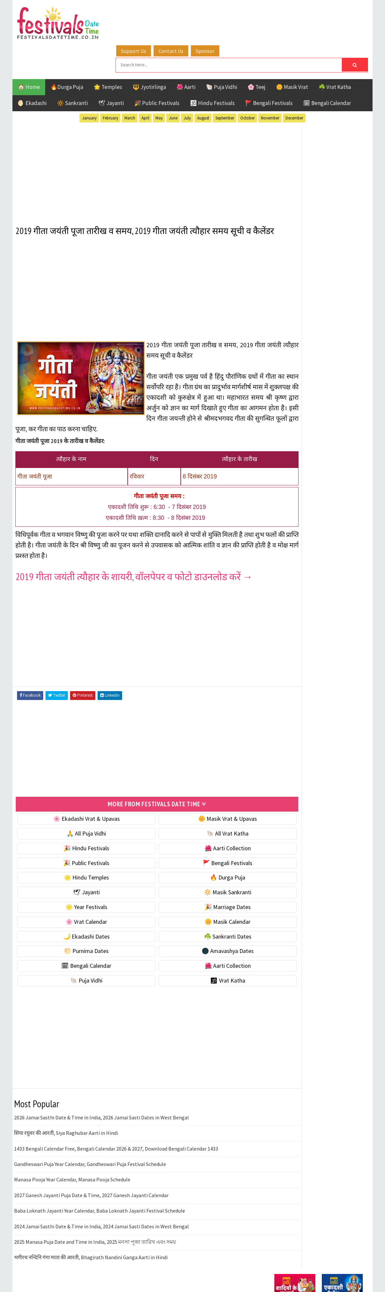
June (173, 85)
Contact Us (185, 14)
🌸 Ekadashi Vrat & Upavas (77, 807)
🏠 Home (29, 53)
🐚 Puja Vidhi (221, 53)
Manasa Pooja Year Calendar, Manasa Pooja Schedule (72, 1167)
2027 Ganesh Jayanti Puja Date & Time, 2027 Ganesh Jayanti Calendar (91, 1183)
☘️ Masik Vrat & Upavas (302, 409)
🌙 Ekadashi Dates (77, 924)
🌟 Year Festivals (77, 895)
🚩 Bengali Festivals (269, 70)
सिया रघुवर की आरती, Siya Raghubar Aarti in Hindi (66, 1121)
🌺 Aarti (185, 53)
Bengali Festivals (296, 662)
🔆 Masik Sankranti (199, 880)
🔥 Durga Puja (199, 865)
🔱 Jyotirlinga (149, 53)
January (89, 85)
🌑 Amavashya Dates (200, 939)
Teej (279, 719)
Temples (304, 719)
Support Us (148, 14)
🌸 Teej (257, 53)
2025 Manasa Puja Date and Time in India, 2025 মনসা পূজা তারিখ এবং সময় (95, 1230)
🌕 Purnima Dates (77, 939)
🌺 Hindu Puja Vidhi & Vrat (305, 436)
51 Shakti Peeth (293, 650)
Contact (281, 877)
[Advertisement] (138, 137)
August (203, 85)
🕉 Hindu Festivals (212, 70)
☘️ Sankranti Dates (199, 924)
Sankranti (287, 708)
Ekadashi (338, 662)
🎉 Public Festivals (156, 70)
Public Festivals (295, 696)
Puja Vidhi (336, 696)
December (294, 85)
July (187, 85)
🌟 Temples (108, 53)
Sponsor (220, 14)
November (270, 85)
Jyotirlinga (289, 685)
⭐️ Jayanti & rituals (297, 423)
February (110, 85)
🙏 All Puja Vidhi (77, 821)
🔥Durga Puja (66, 53)
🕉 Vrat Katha (199, 968)
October (247, 85)
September (224, 85)
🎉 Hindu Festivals (77, 836)
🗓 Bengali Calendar (327, 70)
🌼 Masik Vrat (292, 53)
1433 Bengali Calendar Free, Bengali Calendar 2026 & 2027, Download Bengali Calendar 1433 (116, 1136)
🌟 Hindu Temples (77, 865)
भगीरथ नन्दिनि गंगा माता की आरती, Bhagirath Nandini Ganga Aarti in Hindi (91, 1245)
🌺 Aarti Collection (199, 836)
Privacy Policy (288, 899)
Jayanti (331, 673)
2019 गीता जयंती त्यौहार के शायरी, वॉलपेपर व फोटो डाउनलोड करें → (134, 565)
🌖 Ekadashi (32, 70)
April (145, 85)
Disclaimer (284, 888)
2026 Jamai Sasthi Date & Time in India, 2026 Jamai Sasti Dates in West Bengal (101, 1105)
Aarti (328, 650)
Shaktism (320, 708)
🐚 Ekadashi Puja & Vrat (303, 395)
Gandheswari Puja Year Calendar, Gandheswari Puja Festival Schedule (90, 1152)
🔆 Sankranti (72, 70)
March (129, 85)
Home (278, 855)
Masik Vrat (325, 685)
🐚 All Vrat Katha (200, 821)
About (278, 866)
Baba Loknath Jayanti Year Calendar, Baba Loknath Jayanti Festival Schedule (99, 1199)
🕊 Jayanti (111, 70)
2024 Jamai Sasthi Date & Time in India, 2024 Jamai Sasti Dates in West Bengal (101, 1214)
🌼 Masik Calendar (200, 910)
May (159, 85)
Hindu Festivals (294, 673)
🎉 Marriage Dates (199, 895)
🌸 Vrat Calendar (77, 910)
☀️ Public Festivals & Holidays (310, 450)
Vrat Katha (336, 719)
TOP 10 (348, 708)
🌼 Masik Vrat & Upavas (199, 807)
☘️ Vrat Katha (335, 53)
